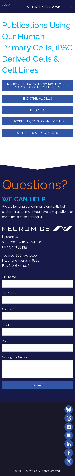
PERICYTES (37, 110)
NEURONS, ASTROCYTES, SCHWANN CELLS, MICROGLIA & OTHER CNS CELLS (37, 86)
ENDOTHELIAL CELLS (37, 98)
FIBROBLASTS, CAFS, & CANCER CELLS (37, 121)
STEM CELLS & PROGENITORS (37, 132)
